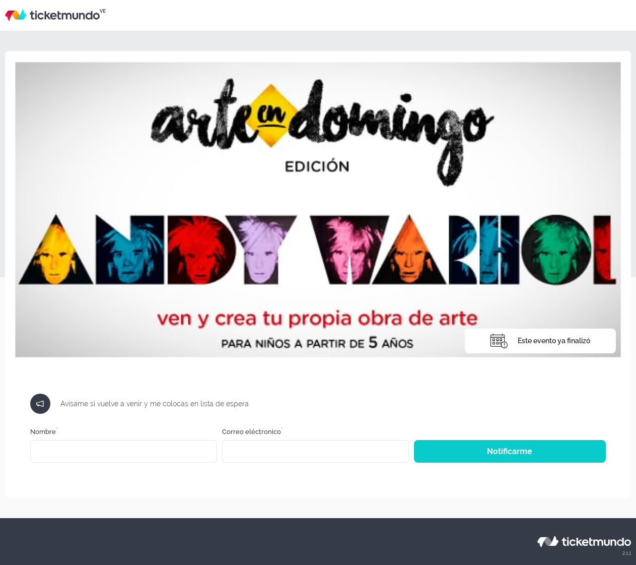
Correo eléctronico (252, 432)
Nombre (43, 432)
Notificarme (509, 451)
